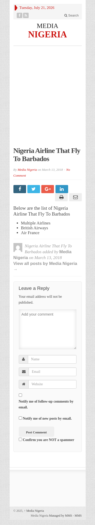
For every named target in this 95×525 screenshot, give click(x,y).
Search (71, 15)
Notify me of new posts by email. (47, 418)
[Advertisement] (47, 99)
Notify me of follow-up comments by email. (46, 404)
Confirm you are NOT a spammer (46, 440)
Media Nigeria (27, 170)
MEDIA (47, 26)
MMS (78, 515)
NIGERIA (47, 34)
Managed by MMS (60, 515)
